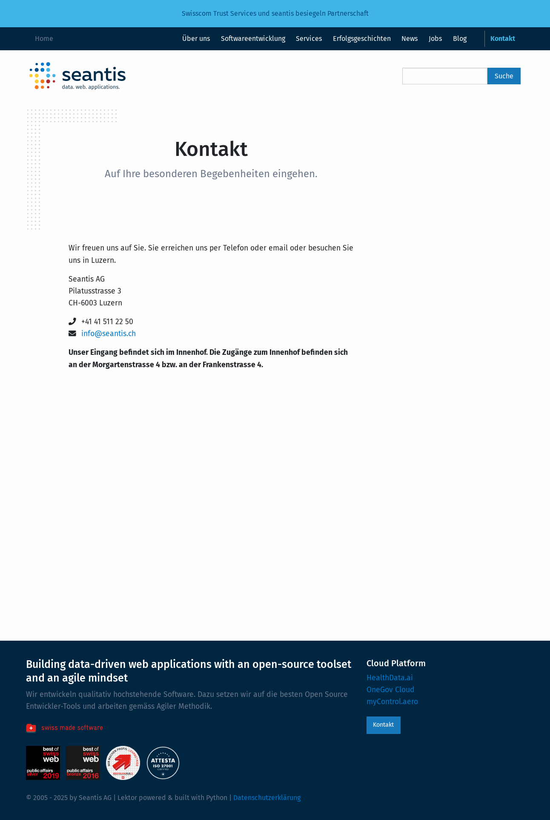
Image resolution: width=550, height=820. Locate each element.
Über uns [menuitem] (196, 39)
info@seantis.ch (108, 333)
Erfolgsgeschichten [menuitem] (362, 39)
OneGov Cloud (391, 689)
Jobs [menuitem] (435, 39)
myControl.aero (392, 701)
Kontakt (383, 724)
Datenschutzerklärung (267, 798)
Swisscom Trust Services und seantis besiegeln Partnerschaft (275, 13)
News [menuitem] (409, 39)
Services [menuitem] (309, 39)
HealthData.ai (390, 677)
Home (44, 39)
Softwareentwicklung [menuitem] (253, 39)
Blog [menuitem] (460, 39)
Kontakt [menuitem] (502, 39)
